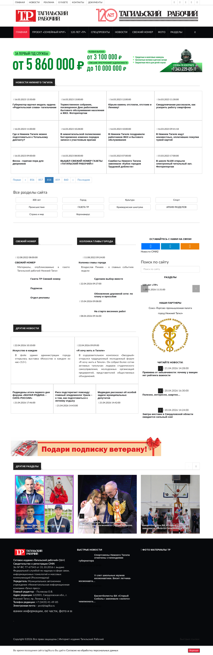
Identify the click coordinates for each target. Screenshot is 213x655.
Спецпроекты (100, 32)
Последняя (84, 180)
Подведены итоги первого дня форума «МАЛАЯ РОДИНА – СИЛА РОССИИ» (31, 395)
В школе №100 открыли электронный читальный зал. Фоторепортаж (174, 163)
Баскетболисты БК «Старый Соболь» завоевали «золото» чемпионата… (104, 598)
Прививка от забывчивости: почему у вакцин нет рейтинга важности (169, 374)
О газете (63, 2)
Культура (129, 200)
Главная (20, 2)
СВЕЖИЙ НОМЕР (142, 32)
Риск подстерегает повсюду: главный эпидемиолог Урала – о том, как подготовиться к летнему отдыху (73, 396)
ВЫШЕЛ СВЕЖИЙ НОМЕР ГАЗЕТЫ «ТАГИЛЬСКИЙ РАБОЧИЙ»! (82, 162)
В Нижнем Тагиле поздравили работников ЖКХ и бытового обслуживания (126, 137)
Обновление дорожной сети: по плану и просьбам (113, 295)
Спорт (176, 200)
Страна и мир (36, 214)
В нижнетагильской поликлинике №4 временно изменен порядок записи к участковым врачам (81, 137)
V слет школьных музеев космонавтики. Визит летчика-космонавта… (105, 578)
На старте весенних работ (110, 311)
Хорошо (193, 650)
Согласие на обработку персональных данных (92, 650)
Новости (34, 2)
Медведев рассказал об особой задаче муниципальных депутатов (117, 395)
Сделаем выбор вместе (108, 278)
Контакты (78, 2)
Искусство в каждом (25, 350)
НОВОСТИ (121, 32)
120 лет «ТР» (78, 32)
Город (83, 200)
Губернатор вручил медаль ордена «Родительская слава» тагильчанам (34, 106)
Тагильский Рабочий (92, 639)
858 (49, 180)
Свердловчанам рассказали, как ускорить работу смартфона (175, 106)
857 (40, 180)
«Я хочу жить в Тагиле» (90, 350)
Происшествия (36, 207)
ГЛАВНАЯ (21, 32)
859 (57, 180)
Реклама (49, 2)
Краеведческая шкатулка (130, 207)
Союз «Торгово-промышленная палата (170, 308)
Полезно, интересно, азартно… (161, 394)
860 (66, 180)
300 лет (37, 200)
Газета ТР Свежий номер (45, 278)
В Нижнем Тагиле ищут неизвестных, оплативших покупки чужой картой (177, 137)
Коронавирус (83, 214)
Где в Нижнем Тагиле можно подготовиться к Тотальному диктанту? (30, 137)
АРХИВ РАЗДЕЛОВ (176, 207)
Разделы (176, 32)
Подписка (36, 288)
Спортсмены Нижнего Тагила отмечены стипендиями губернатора (40, 527)
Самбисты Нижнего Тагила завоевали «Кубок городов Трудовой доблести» (124, 163)
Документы (95, 2)
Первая (17, 180)
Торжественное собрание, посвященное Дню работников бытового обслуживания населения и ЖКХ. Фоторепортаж (82, 109)
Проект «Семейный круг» (49, 32)
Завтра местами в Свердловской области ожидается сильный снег (167, 415)
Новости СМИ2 (150, 251)
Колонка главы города (92, 262)
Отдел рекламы (40, 297)
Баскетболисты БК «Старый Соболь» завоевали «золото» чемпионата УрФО (166, 527)
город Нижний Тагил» (170, 313)
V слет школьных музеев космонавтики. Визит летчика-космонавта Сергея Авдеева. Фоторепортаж (106, 525)
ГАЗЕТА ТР (83, 207)
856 (32, 180)
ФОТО (161, 32)
